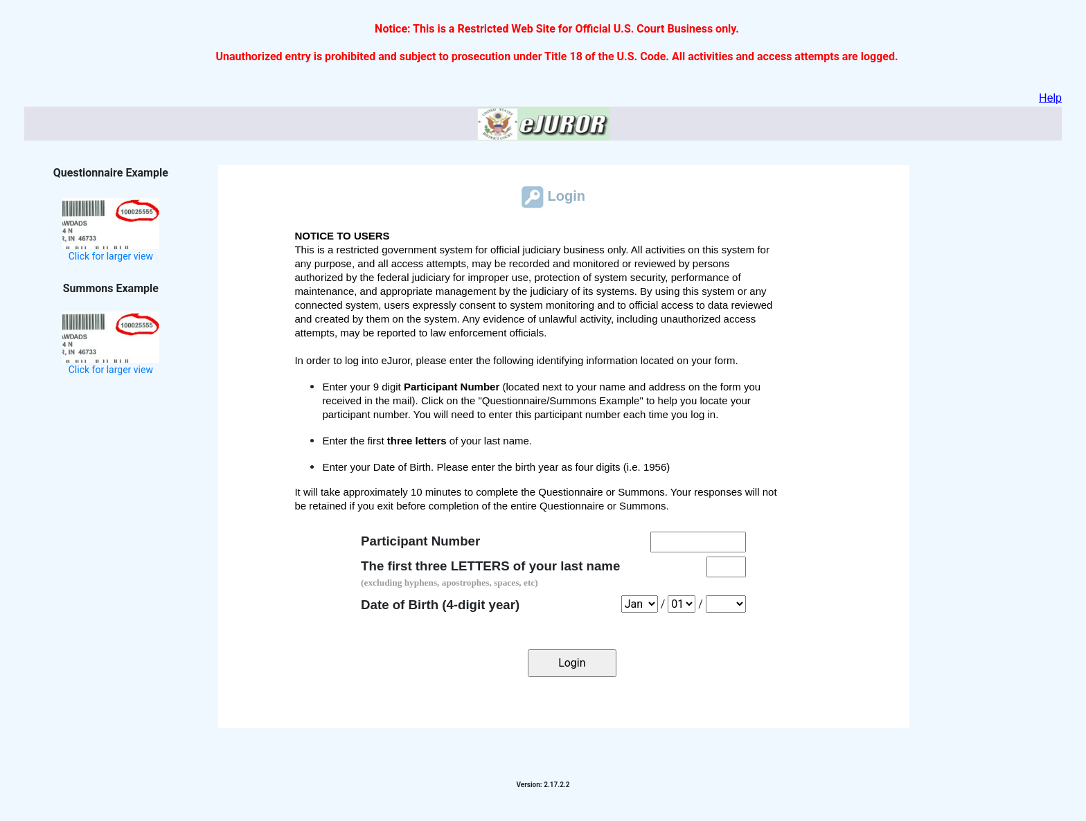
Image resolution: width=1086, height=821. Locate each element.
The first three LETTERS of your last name (490, 573)
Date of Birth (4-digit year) (440, 604)
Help (1050, 98)
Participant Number (420, 541)
